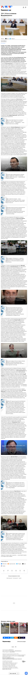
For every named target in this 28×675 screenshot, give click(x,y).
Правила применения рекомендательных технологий (12, 658)
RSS (15, 646)
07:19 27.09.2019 (3, 17)
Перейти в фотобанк (12, 36)
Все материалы (3, 43)
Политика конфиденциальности (8, 657)
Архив (13, 646)
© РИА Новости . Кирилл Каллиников (5, 36)
